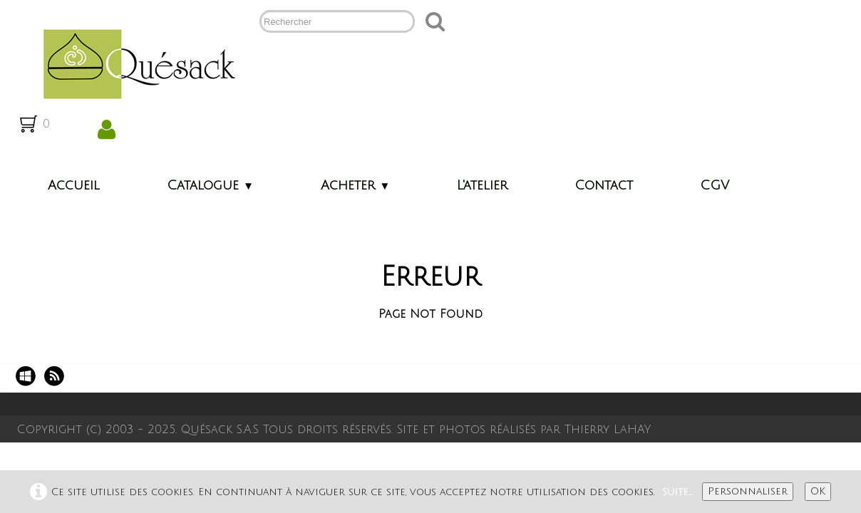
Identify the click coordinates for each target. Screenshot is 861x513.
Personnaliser (748, 491)
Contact (603, 185)
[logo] (133, 62)
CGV (714, 185)
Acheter (355, 185)
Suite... (677, 492)
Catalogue (210, 185)
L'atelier (482, 185)
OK (817, 491)
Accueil (74, 185)
